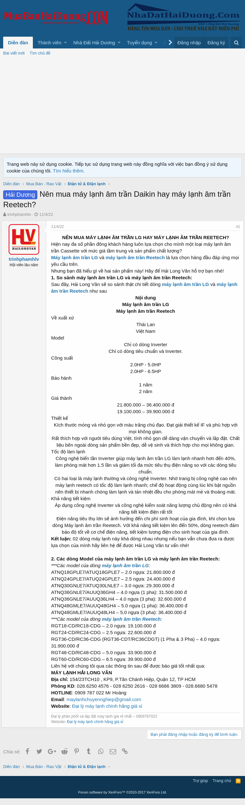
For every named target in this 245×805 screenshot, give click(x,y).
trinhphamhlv (19, 214)
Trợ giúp (200, 787)
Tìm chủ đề (40, 53)
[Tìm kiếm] (236, 42)
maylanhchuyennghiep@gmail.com (105, 706)
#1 (236, 226)
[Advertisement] (122, 105)
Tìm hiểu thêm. (69, 170)
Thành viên (49, 42)
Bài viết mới (14, 53)
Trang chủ (222, 787)
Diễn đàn (18, 42)
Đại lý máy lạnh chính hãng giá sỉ (109, 712)
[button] (66, 42)
